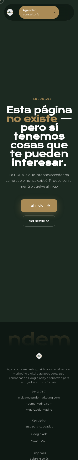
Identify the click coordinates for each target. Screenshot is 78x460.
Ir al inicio (39, 206)
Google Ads (39, 434)
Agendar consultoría (39, 12)
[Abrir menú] (68, 12)
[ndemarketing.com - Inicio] (10, 12)
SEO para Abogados (39, 426)
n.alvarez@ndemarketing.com (39, 397)
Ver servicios (39, 221)
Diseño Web (39, 441)
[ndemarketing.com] (39, 356)
